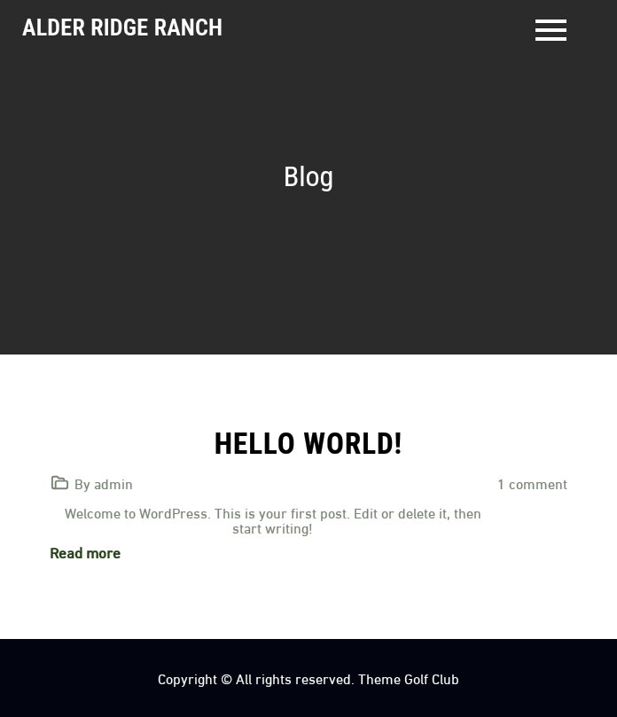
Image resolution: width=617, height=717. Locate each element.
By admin (103, 482)
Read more (85, 552)
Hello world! (308, 443)
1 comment (532, 482)
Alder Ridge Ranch (122, 27)
